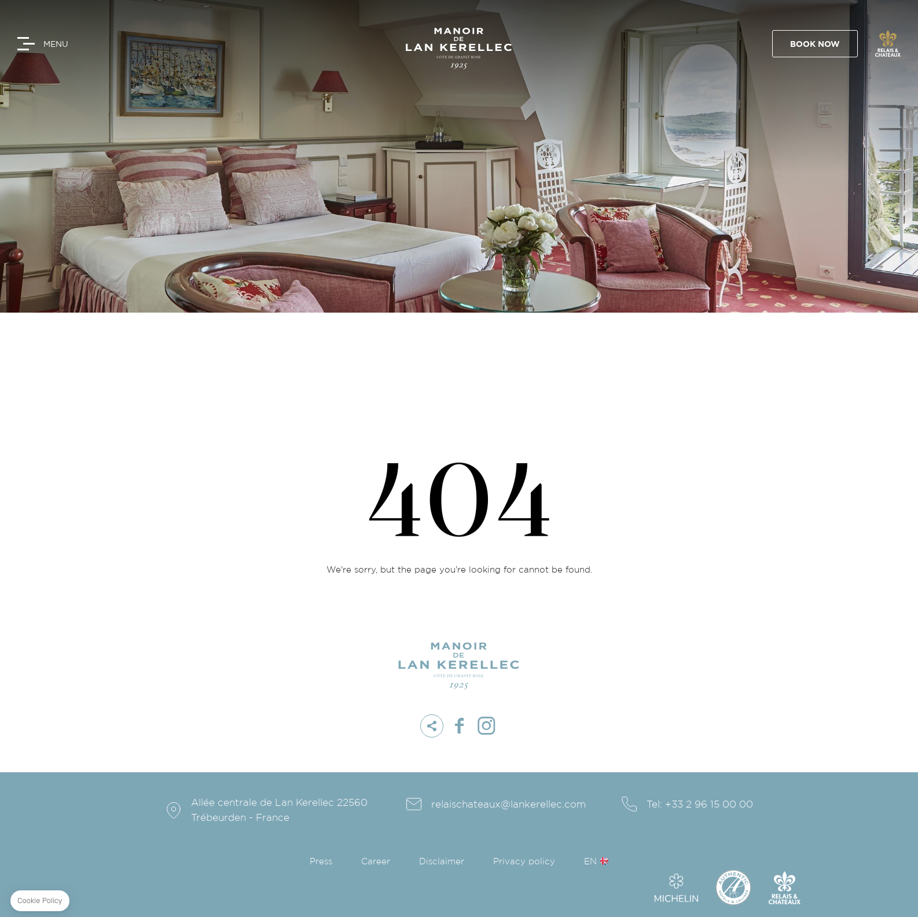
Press (321, 861)
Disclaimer (441, 861)
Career (375, 861)
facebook (459, 726)
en (590, 861)
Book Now (818, 45)
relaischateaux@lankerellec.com (508, 804)
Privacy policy (524, 861)
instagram (486, 726)
